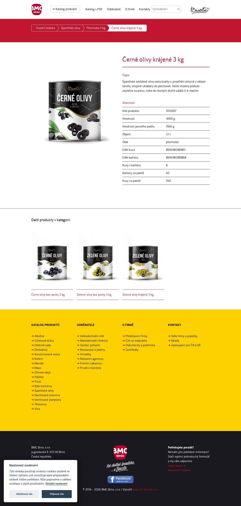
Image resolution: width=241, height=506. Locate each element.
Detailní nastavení (56, 483)
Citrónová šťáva (44, 341)
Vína (37, 409)
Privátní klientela (90, 368)
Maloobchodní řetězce (94, 341)
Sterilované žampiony (48, 400)
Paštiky (39, 377)
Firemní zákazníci (91, 363)
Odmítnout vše (24, 494)
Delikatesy (41, 350)
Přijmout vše (57, 494)
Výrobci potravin (90, 345)
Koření (39, 359)
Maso (38, 368)
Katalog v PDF (93, 9)
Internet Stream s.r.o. (145, 489)
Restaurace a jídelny (92, 350)
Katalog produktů (64, 9)
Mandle (39, 363)
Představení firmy (136, 336)
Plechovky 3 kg (96, 28)
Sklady (175, 341)
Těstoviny (40, 404)
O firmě (130, 9)
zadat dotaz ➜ (176, 466)
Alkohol (39, 336)
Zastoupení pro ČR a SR (185, 345)
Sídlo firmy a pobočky (184, 336)
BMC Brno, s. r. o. (36, 9)
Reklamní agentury (91, 359)
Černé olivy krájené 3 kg (127, 28)
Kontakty (144, 9)
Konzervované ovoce (47, 354)
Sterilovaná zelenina (47, 395)
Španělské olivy (70, 28)
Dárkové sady (43, 345)
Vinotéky (85, 354)
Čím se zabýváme (136, 341)
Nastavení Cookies (179, 470)
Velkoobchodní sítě (92, 336)
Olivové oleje (43, 372)
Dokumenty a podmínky (140, 345)
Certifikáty (132, 350)
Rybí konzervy (43, 386)
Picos (38, 381)
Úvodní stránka (45, 28)
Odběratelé (114, 9)
